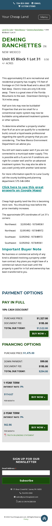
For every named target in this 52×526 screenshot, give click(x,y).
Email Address (9, 468)
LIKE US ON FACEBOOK (27, 501)
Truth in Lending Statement (20, 435)
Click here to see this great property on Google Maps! (22, 188)
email (37, 3)
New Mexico (20, 29)
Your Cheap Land (15, 17)
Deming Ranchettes (35, 29)
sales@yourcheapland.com (27, 497)
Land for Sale (7, 29)
